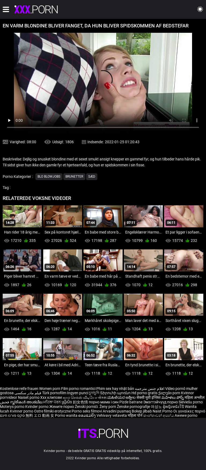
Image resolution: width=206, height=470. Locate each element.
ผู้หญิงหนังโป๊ (174, 406)
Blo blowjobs (49, 176)
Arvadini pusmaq (117, 411)
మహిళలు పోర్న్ (173, 397)
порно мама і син (104, 402)
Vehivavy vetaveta (112, 415)
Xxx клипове (51, 397)
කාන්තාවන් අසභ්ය (159, 415)
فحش (5, 402)
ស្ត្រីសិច (67, 402)
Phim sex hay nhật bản (115, 388)
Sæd (91, 176)
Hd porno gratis (144, 393)
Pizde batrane (130, 402)
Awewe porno (186, 415)
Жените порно (62, 406)
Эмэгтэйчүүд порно (161, 402)
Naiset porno (29, 397)
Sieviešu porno (191, 402)
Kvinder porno (37, 406)
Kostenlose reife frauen (19, 388)
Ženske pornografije (134, 406)
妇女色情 (81, 402)
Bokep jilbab (142, 411)
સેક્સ (102, 397)
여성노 (157, 406)
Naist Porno (163, 411)
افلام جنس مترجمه (149, 388)
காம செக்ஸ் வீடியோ (80, 397)
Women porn (50, 388)
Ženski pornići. (87, 406)
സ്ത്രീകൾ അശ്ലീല (26, 402)
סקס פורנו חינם (12, 415)
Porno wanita (66, 415)
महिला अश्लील (194, 397)
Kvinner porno (22, 411)
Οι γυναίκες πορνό (189, 411)
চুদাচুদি (94, 393)
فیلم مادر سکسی (27, 393)
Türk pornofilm (54, 393)
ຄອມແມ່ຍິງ (87, 415)
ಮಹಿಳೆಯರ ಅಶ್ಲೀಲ (122, 397)
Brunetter (74, 176)
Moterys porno (12, 406)
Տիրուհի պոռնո (115, 393)
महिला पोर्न (135, 415)
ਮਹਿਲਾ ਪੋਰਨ (52, 402)
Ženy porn (108, 406)
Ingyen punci (77, 393)
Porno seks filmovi (87, 411)
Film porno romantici (78, 388)
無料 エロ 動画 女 (39, 415)
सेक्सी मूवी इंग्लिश (149, 397)
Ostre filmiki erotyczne (52, 411)
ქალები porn (169, 393)
